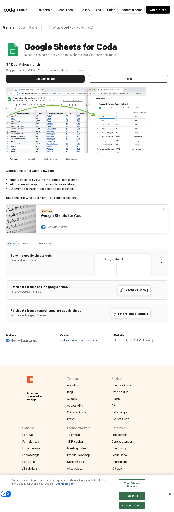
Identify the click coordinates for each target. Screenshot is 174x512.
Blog (98, 10)
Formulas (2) (44, 243)
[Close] (170, 496)
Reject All (132, 498)
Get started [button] (158, 10)
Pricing (110, 10)
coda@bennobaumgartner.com (79, 340)
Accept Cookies (132, 507)
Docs (21, 27)
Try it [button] (128, 78)
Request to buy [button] (45, 78)
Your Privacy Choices (132, 487)
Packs (33, 27)
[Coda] (9, 10)
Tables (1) (25, 243)
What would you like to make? (73, 27)
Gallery (85, 10)
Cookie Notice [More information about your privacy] (64, 486)
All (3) (11, 243)
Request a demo (131, 10)
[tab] (14, 161)
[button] (76, 120)
